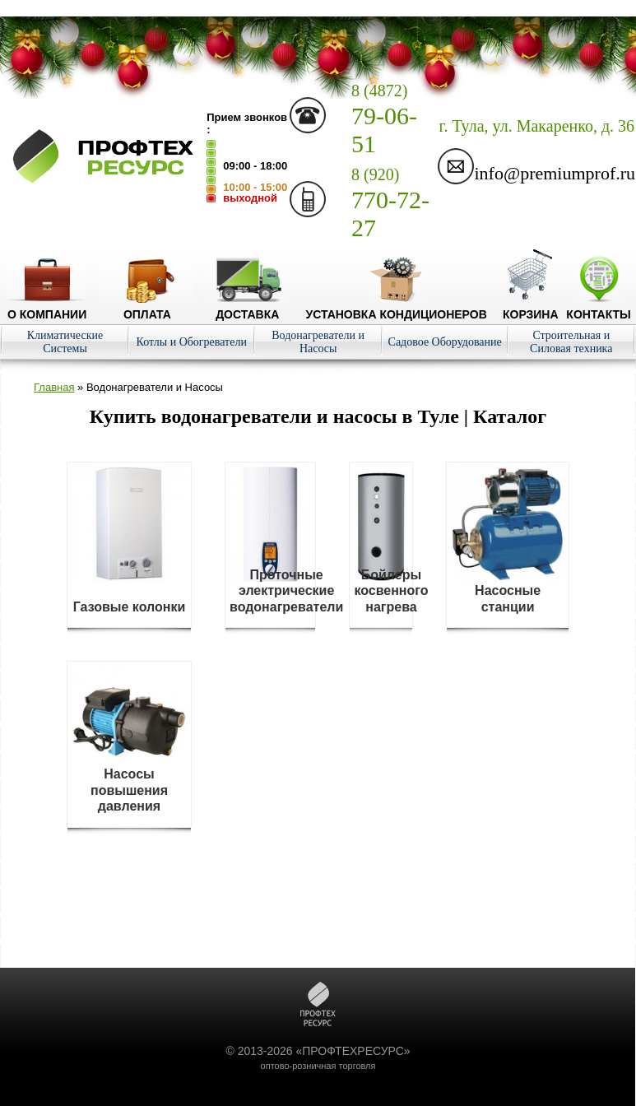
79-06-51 (384, 119)
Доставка (247, 308)
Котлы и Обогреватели (192, 342)
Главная (54, 387)
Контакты (598, 308)
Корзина (531, 308)
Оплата (147, 308)
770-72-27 (390, 203)
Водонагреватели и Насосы (318, 342)
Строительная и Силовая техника (571, 342)
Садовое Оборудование (445, 342)
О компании (47, 308)
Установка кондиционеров (396, 308)
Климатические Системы (65, 342)
